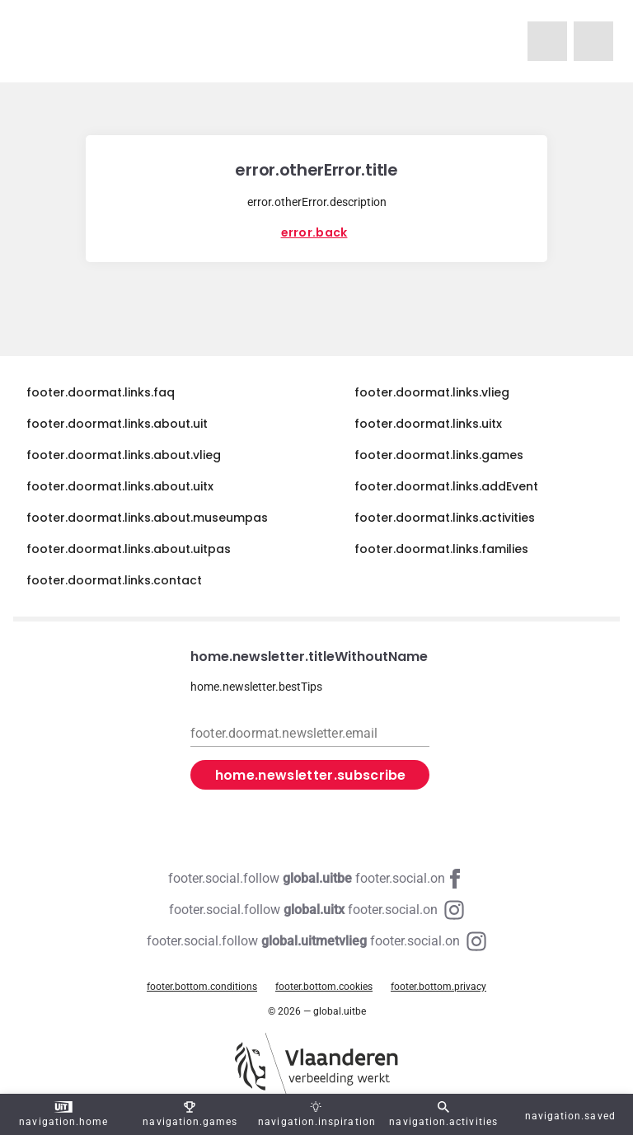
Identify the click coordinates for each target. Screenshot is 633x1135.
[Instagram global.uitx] (316, 910)
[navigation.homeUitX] (593, 41)
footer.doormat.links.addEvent (446, 486)
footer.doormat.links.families (441, 549)
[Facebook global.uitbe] (316, 879)
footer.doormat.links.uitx (428, 423)
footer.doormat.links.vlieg (431, 392)
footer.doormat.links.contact (114, 580)
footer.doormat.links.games (438, 455)
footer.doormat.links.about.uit (117, 423)
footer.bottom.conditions (202, 986)
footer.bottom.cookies (324, 986)
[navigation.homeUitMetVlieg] (547, 41)
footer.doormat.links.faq (100, 392)
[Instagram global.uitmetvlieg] (316, 941)
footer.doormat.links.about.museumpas (147, 517)
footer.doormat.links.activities (444, 517)
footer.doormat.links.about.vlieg (123, 455)
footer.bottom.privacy (438, 986)
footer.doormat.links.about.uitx (119, 486)
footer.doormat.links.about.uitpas (128, 549)
